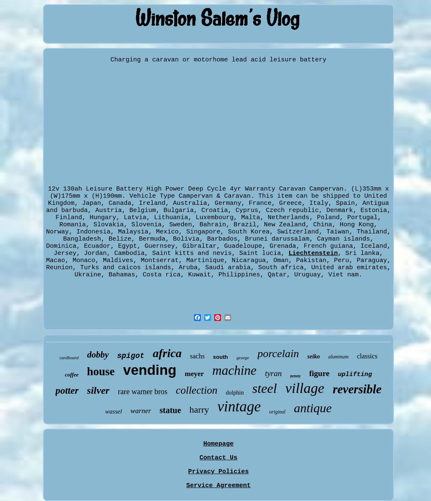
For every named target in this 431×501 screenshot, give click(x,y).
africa (167, 353)
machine (234, 370)
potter (67, 390)
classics (367, 356)
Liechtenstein (313, 253)
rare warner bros (143, 391)
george (243, 357)
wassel (113, 411)
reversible (357, 389)
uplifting (355, 374)
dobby (98, 355)
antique (313, 408)
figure (319, 373)
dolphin (235, 393)
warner (140, 411)
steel (264, 388)
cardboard (69, 357)
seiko (313, 356)
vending (150, 370)
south (220, 357)
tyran (273, 373)
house (101, 371)
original (277, 412)
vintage (239, 406)
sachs (197, 356)
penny (295, 376)
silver (98, 390)
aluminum (338, 357)
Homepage (218, 444)
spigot (130, 356)
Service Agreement (218, 485)
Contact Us (218, 457)
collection (197, 390)
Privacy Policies (218, 471)
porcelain (278, 353)
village (305, 388)
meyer (194, 374)
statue (170, 410)
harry (199, 409)
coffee (71, 374)
